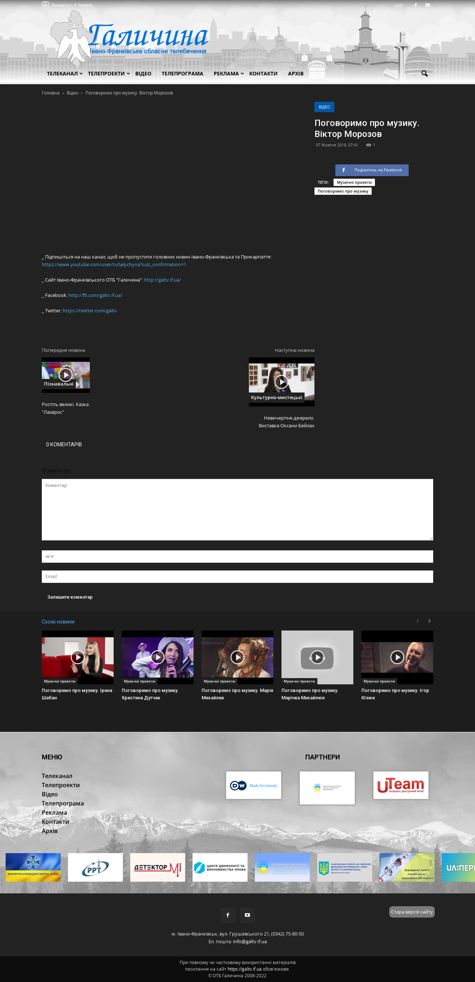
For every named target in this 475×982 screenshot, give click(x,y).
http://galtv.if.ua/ (162, 279)
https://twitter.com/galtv (90, 310)
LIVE (400, 5)
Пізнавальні (59, 383)
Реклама (229, 73)
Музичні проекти (354, 182)
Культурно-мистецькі (276, 397)
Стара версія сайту (412, 911)
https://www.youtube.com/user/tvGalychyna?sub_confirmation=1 (114, 264)
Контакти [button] (263, 73)
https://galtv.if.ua (245, 969)
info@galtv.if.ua (250, 941)
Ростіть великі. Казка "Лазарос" (65, 408)
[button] (424, 74)
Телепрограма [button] (182, 73)
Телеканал (65, 73)
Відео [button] (143, 73)
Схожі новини (58, 622)
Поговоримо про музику (343, 191)
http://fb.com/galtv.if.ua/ (95, 295)
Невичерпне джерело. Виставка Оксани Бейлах (286, 421)
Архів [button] (295, 73)
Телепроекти (109, 73)
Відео (324, 106)
